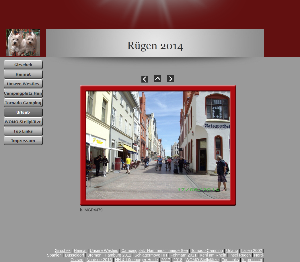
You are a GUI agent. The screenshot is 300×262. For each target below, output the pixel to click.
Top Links (230, 259)
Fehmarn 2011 (183, 255)
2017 (165, 259)
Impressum (252, 259)
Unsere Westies (104, 250)
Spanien (54, 255)
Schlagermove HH (151, 255)
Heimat (80, 250)
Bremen (94, 255)
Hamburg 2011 (118, 255)
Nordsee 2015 (99, 259)
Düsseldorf (74, 255)
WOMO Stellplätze (202, 259)
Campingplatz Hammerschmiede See (154, 250)
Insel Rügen (240, 255)
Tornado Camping (207, 250)
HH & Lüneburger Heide (136, 259)
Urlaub (232, 250)
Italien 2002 (251, 250)
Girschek (63, 250)
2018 (178, 259)
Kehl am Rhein (213, 255)
